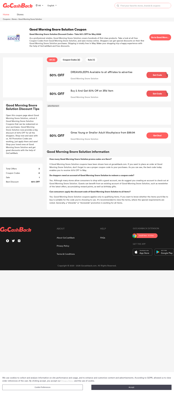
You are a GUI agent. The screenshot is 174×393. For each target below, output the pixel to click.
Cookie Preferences (42, 387)
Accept (131, 387)
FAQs (102, 237)
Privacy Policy (63, 245)
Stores (14, 19)
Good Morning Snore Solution (30, 19)
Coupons (6, 19)
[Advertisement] (23, 77)
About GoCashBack (66, 237)
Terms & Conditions (66, 254)
